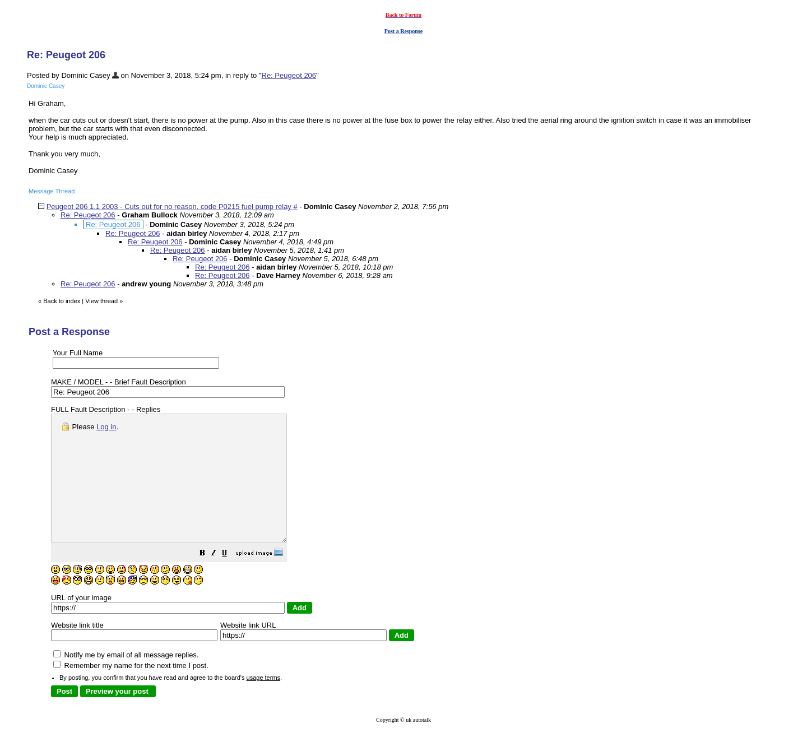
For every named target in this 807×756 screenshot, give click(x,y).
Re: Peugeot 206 (289, 75)
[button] (230, 580)
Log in (106, 427)
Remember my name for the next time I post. (130, 691)
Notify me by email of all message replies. (125, 680)
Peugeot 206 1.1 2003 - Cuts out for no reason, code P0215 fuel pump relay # (172, 206)
